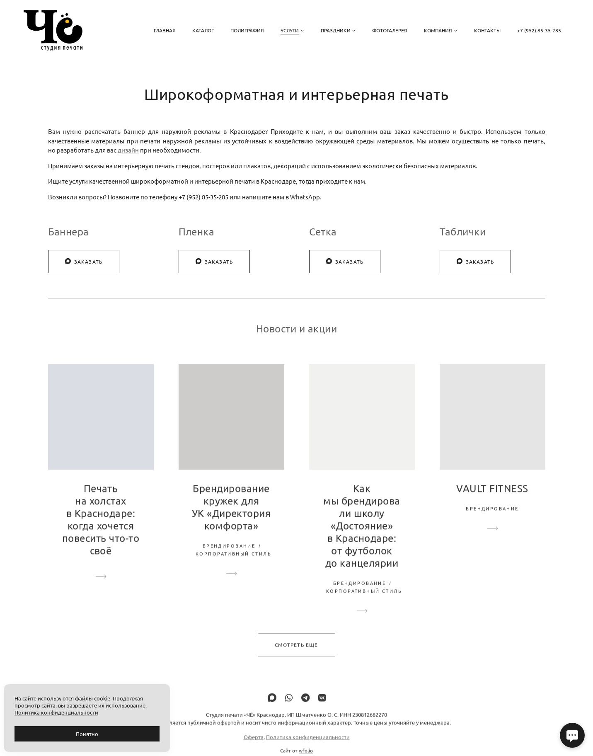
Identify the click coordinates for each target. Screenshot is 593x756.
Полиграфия (247, 30)
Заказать (84, 261)
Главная (165, 30)
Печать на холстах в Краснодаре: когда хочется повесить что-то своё (100, 529)
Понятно (87, 733)
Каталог (203, 30)
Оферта (254, 746)
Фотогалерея (389, 30)
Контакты (487, 30)
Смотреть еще (296, 654)
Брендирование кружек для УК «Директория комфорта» (231, 517)
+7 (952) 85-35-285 (539, 30)
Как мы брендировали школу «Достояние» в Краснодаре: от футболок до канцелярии (361, 535)
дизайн (128, 150)
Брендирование (229, 555)
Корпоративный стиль (233, 563)
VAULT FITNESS (492, 498)
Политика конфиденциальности (308, 746)
